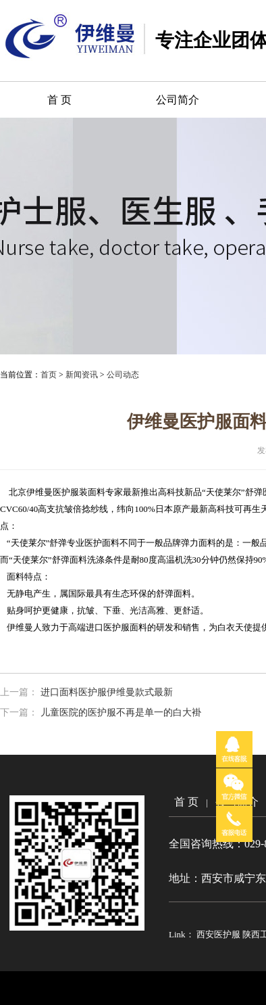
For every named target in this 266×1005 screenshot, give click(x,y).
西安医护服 (219, 934)
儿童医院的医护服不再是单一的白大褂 (121, 712)
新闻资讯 (81, 374)
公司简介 (177, 100)
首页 (49, 374)
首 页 (59, 100)
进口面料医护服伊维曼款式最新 (107, 692)
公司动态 (123, 374)
